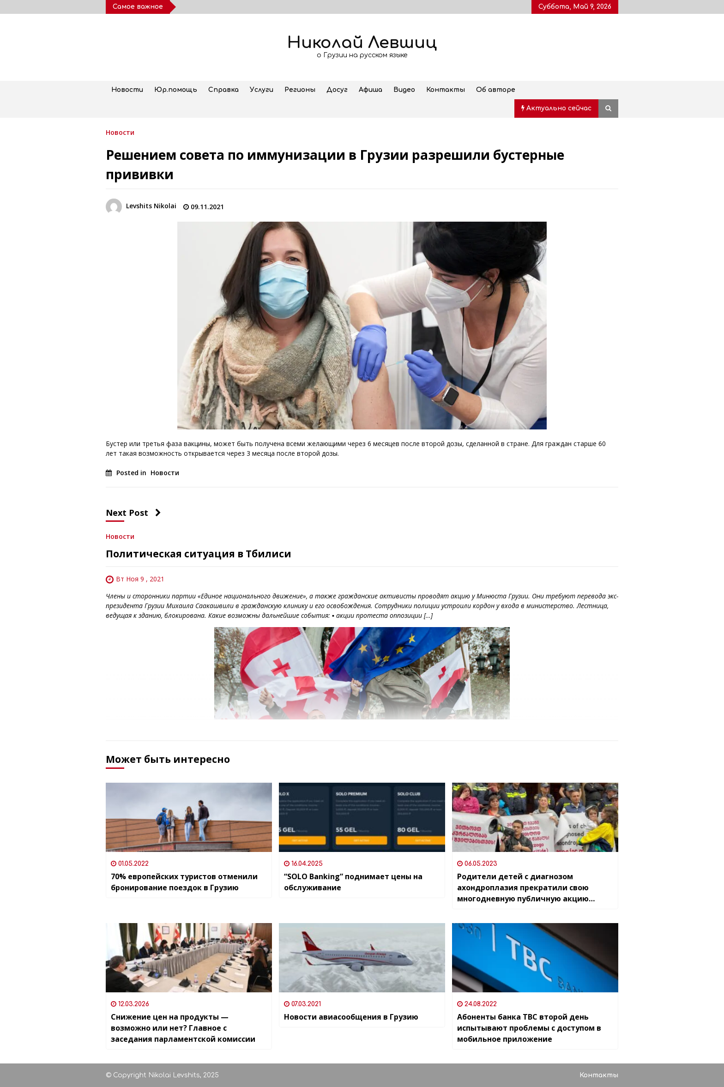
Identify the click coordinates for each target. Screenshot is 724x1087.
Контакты (445, 89)
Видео (404, 89)
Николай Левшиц (362, 43)
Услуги (261, 89)
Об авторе (495, 89)
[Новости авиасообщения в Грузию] (362, 957)
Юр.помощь (175, 89)
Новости (127, 89)
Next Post (133, 512)
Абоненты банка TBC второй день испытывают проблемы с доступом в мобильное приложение (529, 1028)
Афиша (370, 89)
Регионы (299, 89)
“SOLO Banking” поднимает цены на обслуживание (353, 882)
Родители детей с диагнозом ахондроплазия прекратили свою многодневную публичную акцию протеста (523, 887)
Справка (223, 89)
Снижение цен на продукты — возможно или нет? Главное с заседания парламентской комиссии (183, 1028)
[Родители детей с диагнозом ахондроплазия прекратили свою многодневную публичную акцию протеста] (535, 817)
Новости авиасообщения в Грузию (351, 1017)
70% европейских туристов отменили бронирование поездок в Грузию (184, 882)
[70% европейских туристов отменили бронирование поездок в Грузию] (189, 817)
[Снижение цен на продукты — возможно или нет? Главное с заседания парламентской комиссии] (189, 957)
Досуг (337, 89)
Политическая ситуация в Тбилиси (198, 553)
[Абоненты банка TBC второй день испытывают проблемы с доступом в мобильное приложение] (535, 957)
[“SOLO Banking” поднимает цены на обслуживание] (362, 817)
